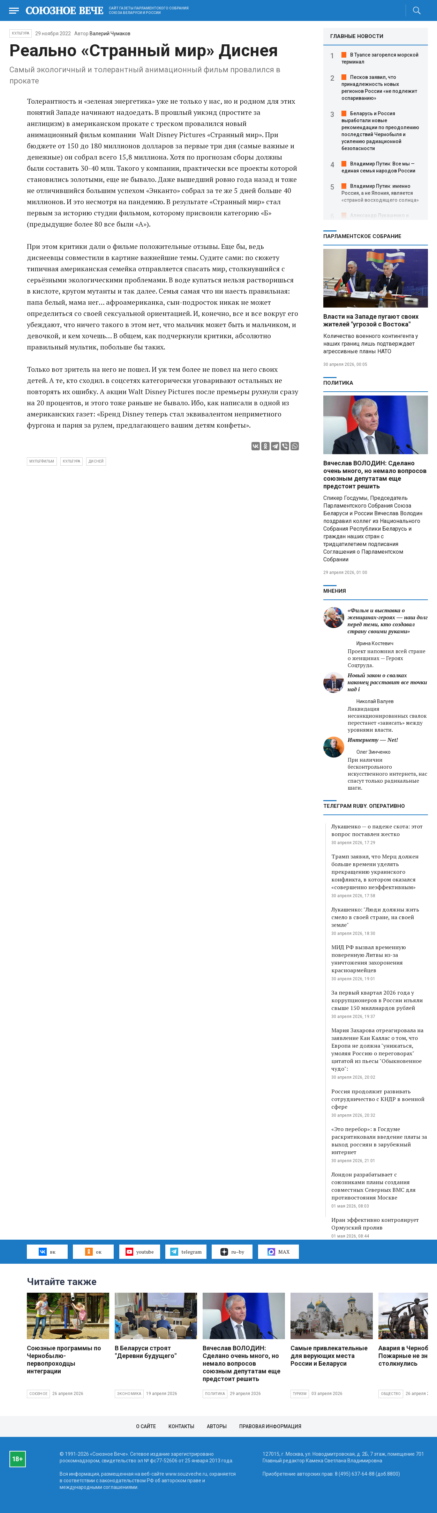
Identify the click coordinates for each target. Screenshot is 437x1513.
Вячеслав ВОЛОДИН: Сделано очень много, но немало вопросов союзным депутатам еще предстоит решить (375, 474)
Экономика (129, 1394)
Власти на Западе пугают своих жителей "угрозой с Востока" (371, 320)
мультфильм (41, 461)
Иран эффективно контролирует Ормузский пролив (375, 1223)
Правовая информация (270, 1426)
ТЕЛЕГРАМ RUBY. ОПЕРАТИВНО (364, 806)
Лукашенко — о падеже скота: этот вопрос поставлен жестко (377, 830)
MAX (278, 1252)
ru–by (232, 1252)
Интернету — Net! (373, 740)
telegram (185, 1251)
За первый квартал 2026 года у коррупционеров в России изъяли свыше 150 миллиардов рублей (377, 1000)
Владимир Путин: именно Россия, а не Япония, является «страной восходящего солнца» (380, 193)
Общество (391, 1394)
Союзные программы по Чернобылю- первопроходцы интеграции (64, 1359)
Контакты (181, 1426)
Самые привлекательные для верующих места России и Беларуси (329, 1355)
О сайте (146, 1426)
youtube (140, 1251)
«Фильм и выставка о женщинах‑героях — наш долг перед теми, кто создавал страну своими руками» (388, 621)
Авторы (217, 1426)
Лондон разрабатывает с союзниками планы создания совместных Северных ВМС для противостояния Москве (373, 1186)
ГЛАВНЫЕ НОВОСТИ (356, 36)
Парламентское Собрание (362, 236)
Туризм (300, 1394)
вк (47, 1251)
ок (93, 1251)
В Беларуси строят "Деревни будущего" (145, 1351)
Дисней (96, 461)
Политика (338, 383)
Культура (21, 33)
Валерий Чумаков (110, 33)
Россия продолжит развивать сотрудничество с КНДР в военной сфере (377, 1098)
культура (72, 461)
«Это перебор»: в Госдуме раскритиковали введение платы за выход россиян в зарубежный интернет (379, 1140)
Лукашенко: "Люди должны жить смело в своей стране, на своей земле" (375, 917)
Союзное (38, 1394)
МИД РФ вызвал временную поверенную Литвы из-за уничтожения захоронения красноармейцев (368, 958)
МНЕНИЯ (334, 591)
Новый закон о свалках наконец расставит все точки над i (387, 682)
